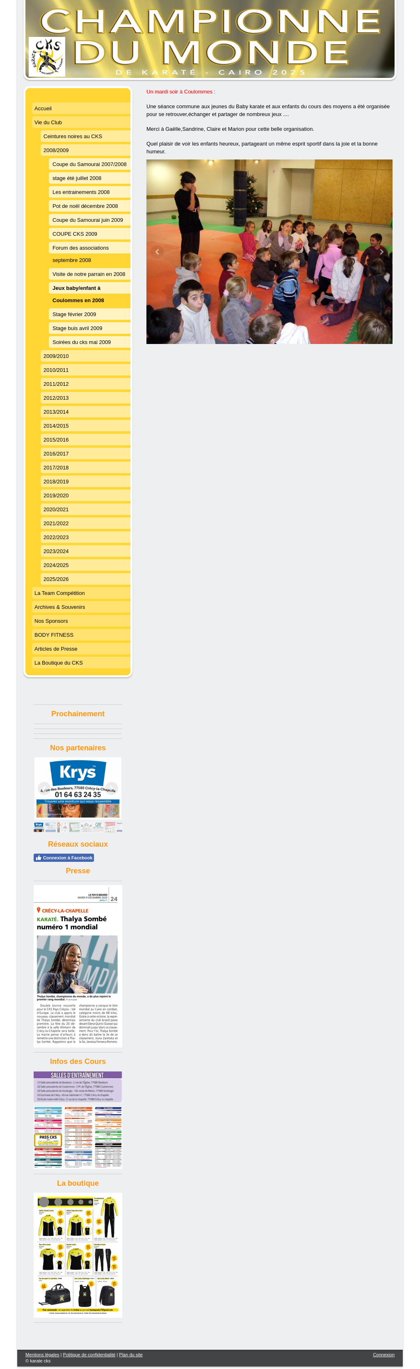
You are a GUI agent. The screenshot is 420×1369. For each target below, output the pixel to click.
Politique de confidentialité (89, 1354)
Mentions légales (42, 1354)
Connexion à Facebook (63, 857)
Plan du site (130, 1354)
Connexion (384, 1354)
